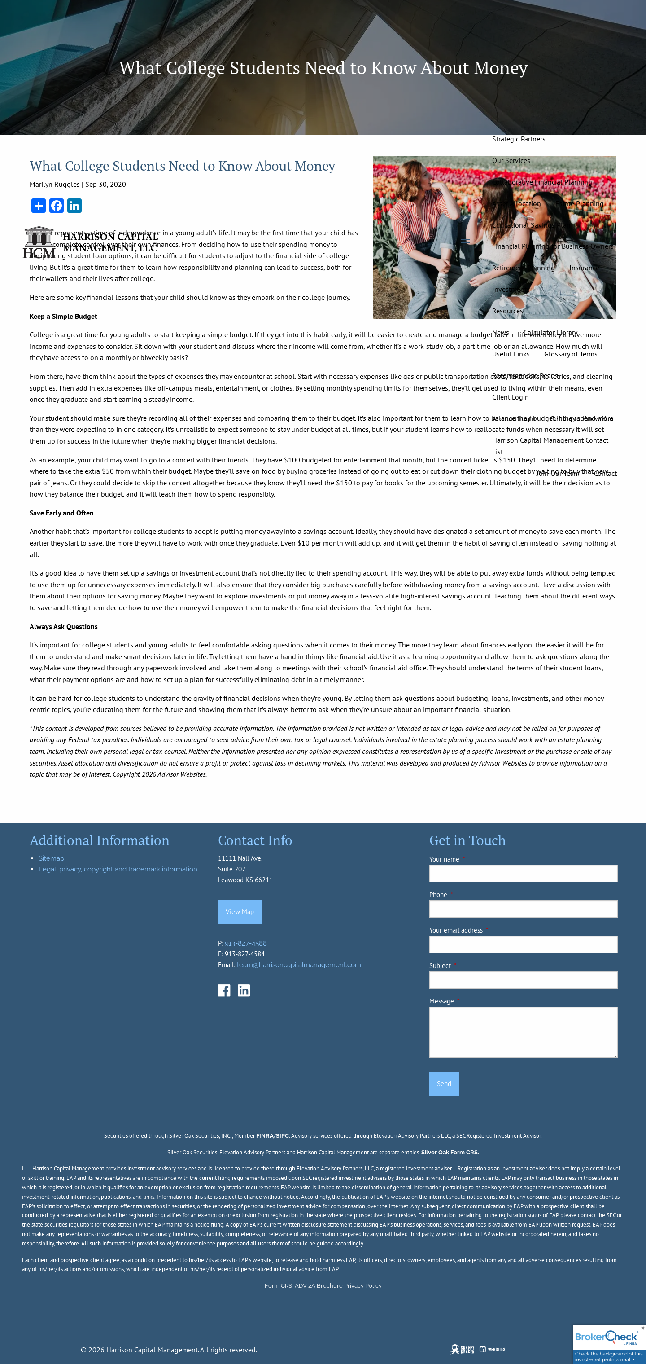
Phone (469, 894)
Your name (475, 859)
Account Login (514, 418)
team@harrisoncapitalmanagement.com (299, 965)
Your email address (486, 930)
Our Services (511, 160)
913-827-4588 (246, 943)
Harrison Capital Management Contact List (550, 446)
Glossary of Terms (571, 353)
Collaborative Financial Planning (542, 181)
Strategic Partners (519, 138)
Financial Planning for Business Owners (553, 246)
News (500, 332)
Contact (605, 473)
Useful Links (511, 353)
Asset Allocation (516, 203)
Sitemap (51, 858)
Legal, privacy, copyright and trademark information (118, 869)
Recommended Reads (525, 375)
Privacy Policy (363, 1285)
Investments (511, 289)
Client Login (510, 396)
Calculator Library (550, 332)
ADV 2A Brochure (319, 1285)
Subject (470, 965)
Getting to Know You (582, 418)
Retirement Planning (523, 267)
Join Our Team (558, 473)
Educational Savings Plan (531, 224)
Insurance (584, 267)
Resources (507, 310)
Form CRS (278, 1285)
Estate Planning (579, 203)
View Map (240, 911)
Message (472, 1001)
